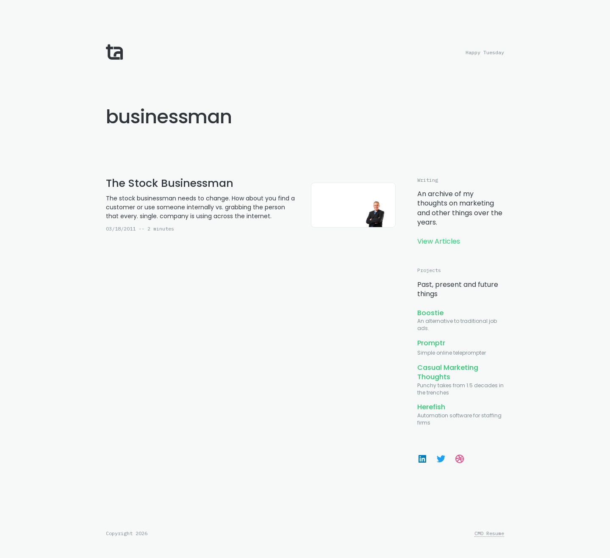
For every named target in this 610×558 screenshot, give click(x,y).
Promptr (431, 343)
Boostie (430, 313)
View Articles (438, 241)
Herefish (431, 407)
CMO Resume (489, 533)
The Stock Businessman (169, 183)
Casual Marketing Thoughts (447, 372)
